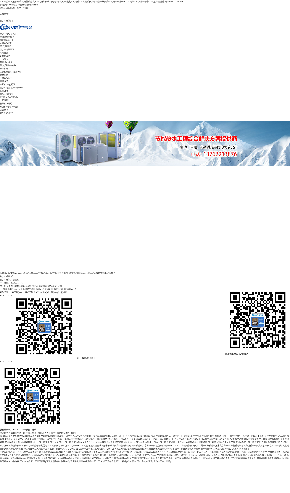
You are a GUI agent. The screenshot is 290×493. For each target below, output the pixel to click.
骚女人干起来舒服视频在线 (18, 455)
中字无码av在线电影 (155, 455)
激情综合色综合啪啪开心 (43, 455)
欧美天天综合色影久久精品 (113, 461)
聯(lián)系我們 (6, 21)
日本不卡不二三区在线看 (98, 452)
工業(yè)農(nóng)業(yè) (10, 72)
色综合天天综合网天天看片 (254, 452)
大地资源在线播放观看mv (70, 458)
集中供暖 (4, 68)
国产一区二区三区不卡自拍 (203, 452)
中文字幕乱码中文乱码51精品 (125, 452)
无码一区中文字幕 (161, 461)
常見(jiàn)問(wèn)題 (9, 107)
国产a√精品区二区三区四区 (32, 461)
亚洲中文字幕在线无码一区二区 (85, 461)
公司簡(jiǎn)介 (6, 40)
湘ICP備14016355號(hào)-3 (37, 292)
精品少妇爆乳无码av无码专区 (206, 455)
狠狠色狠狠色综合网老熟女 (269, 458)
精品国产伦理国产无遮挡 (111, 455)
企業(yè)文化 (6, 43)
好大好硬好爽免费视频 (66, 455)
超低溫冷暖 (5, 56)
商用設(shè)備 (57, 289)
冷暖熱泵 (4, 53)
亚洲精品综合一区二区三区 (179, 455)
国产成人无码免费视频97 (228, 452)
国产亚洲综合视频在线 (117, 458)
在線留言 (4, 14)
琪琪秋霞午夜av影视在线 (57, 461)
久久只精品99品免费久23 (29, 452)
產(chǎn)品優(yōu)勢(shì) (11, 88)
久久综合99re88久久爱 (52, 452)
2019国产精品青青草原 (231, 455)
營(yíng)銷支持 (7, 94)
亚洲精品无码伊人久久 (192, 458)
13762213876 (6, 361)
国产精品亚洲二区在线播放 (142, 458)
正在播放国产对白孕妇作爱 (217, 458)
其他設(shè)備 (70, 289)
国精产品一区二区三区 (134, 455)
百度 (19, 8)
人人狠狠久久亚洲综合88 (178, 452)
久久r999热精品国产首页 (74, 452)
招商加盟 (4, 91)
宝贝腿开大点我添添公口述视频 (42, 458)
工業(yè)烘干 (6, 78)
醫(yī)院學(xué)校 (8, 65)
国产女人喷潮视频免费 (253, 455)
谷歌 (25, 8)
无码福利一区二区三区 (275, 455)
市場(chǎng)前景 (7, 84)
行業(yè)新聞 (6, 103)
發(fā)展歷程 (5, 46)
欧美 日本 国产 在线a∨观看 (140, 461)
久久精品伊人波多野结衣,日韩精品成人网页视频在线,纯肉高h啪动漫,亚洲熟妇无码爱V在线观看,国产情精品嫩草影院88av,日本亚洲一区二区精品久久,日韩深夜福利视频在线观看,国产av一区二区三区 (92, 1)
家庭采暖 (4, 75)
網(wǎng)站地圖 (7, 8)
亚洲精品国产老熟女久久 (94, 458)
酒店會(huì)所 (6, 62)
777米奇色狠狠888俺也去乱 (243, 458)
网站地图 (188, 436)
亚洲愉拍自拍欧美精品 (88, 455)
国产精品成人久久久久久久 (153, 452)
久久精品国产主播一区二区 (168, 458)
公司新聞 (4, 100)
